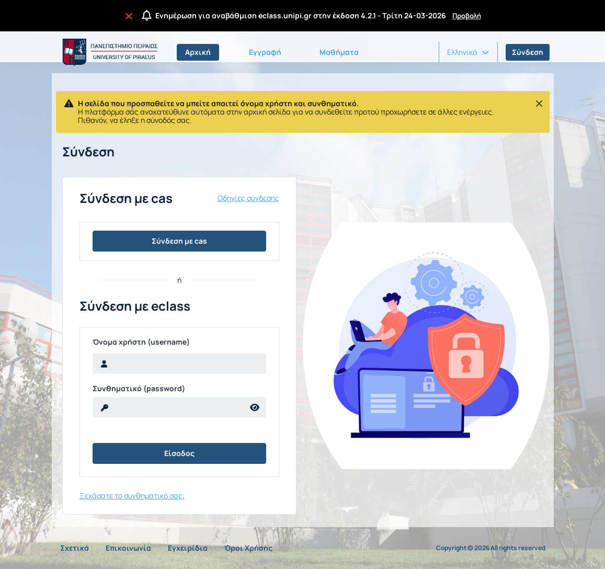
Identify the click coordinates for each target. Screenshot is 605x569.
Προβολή (466, 16)
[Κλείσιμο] (539, 103)
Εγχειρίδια (188, 548)
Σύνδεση (527, 52)
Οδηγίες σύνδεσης (248, 198)
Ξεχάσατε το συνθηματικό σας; (132, 495)
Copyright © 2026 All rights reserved (490, 548)
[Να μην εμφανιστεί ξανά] (131, 15)
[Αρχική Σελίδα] (108, 52)
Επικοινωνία (128, 548)
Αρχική (198, 52)
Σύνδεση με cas (179, 241)
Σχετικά (74, 548)
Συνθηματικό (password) (139, 388)
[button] (468, 52)
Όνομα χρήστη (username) (141, 342)
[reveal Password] (168, 407)
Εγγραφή (265, 52)
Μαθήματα (339, 52)
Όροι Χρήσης (248, 548)
